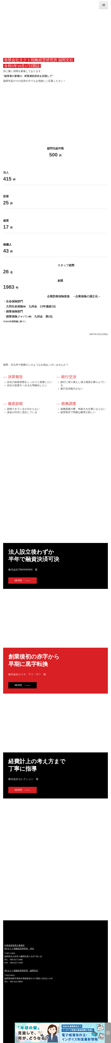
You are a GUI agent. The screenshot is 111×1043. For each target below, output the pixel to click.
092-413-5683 (16, 981)
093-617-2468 (16, 959)
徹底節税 (15, 404)
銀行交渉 (68, 377)
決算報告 (15, 377)
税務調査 (68, 404)
